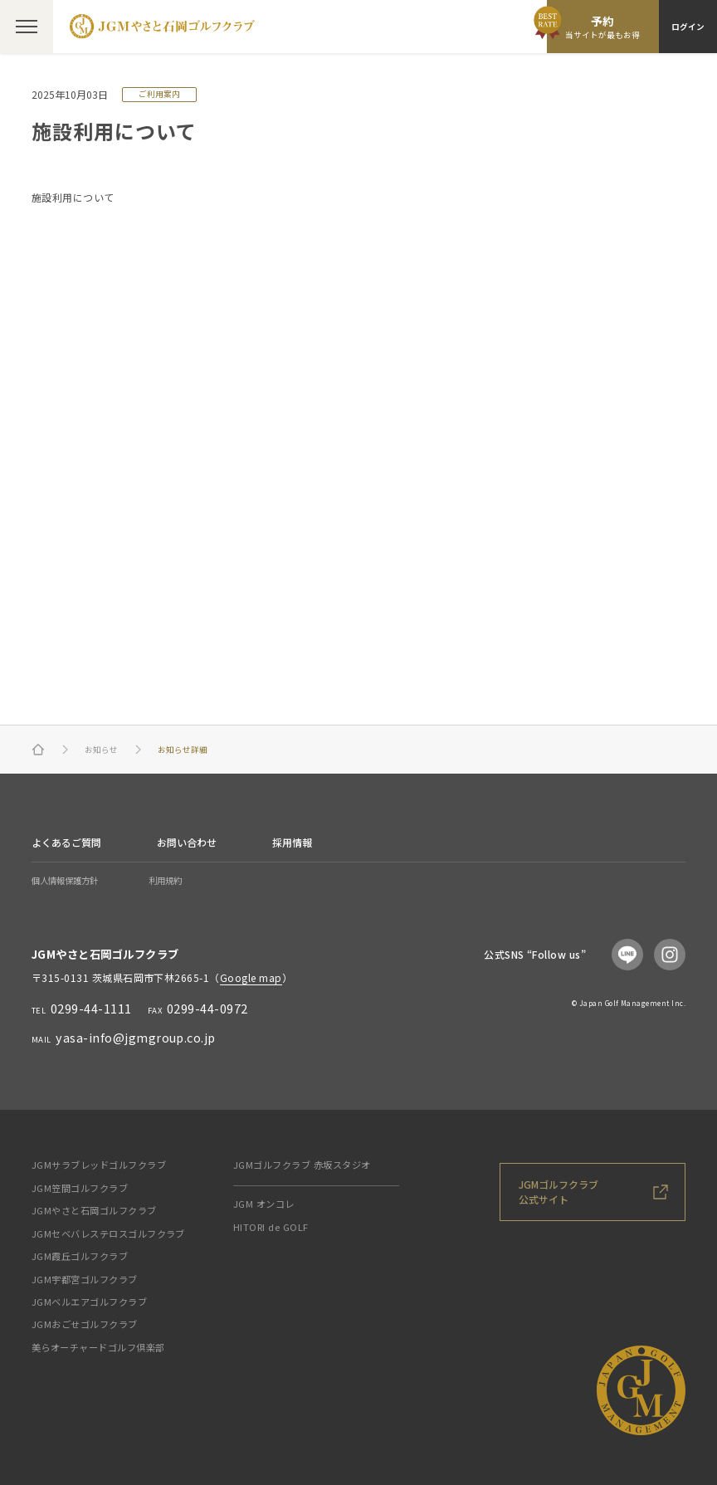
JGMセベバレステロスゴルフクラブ (108, 1233)
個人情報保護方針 (65, 880)
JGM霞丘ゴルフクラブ (80, 1256)
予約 (602, 27)
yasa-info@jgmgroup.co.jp (136, 1037)
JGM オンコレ (264, 1203)
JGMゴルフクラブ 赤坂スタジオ (302, 1164)
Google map (251, 977)
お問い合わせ (187, 842)
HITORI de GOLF (271, 1226)
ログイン (688, 26)
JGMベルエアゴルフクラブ (89, 1301)
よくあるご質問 (66, 842)
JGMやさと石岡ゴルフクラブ (94, 1210)
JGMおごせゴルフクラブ (85, 1324)
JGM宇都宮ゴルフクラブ (85, 1279)
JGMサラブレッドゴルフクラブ (99, 1164)
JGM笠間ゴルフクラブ (80, 1187)
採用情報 (292, 842)
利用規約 (165, 880)
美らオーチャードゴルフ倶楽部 (98, 1347)
